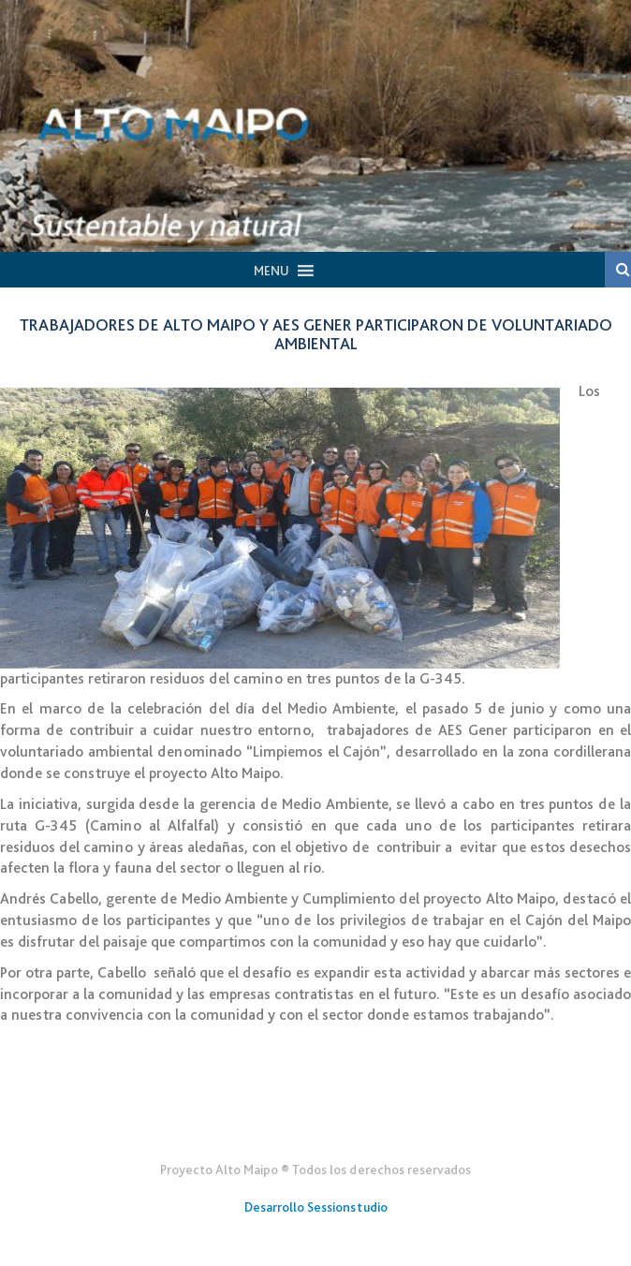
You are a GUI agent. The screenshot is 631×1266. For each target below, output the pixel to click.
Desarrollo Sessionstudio (316, 1207)
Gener (316, 1123)
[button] (271, 270)
